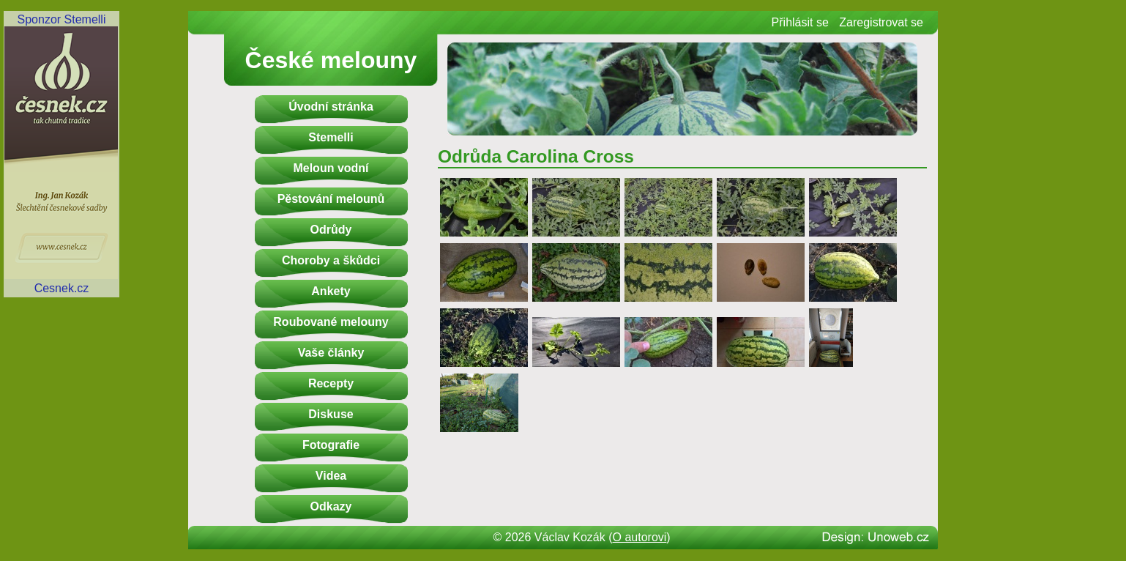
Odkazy (331, 506)
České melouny (331, 60)
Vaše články (331, 352)
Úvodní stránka (330, 106)
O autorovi (640, 537)
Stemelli (330, 137)
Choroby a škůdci (331, 260)
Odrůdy (331, 229)
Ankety (330, 291)
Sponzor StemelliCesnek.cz (61, 153)
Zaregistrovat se (881, 22)
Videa (331, 475)
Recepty (331, 383)
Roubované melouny (330, 322)
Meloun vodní (330, 168)
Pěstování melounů (331, 199)
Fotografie (330, 445)
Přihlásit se (800, 22)
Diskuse (330, 414)
